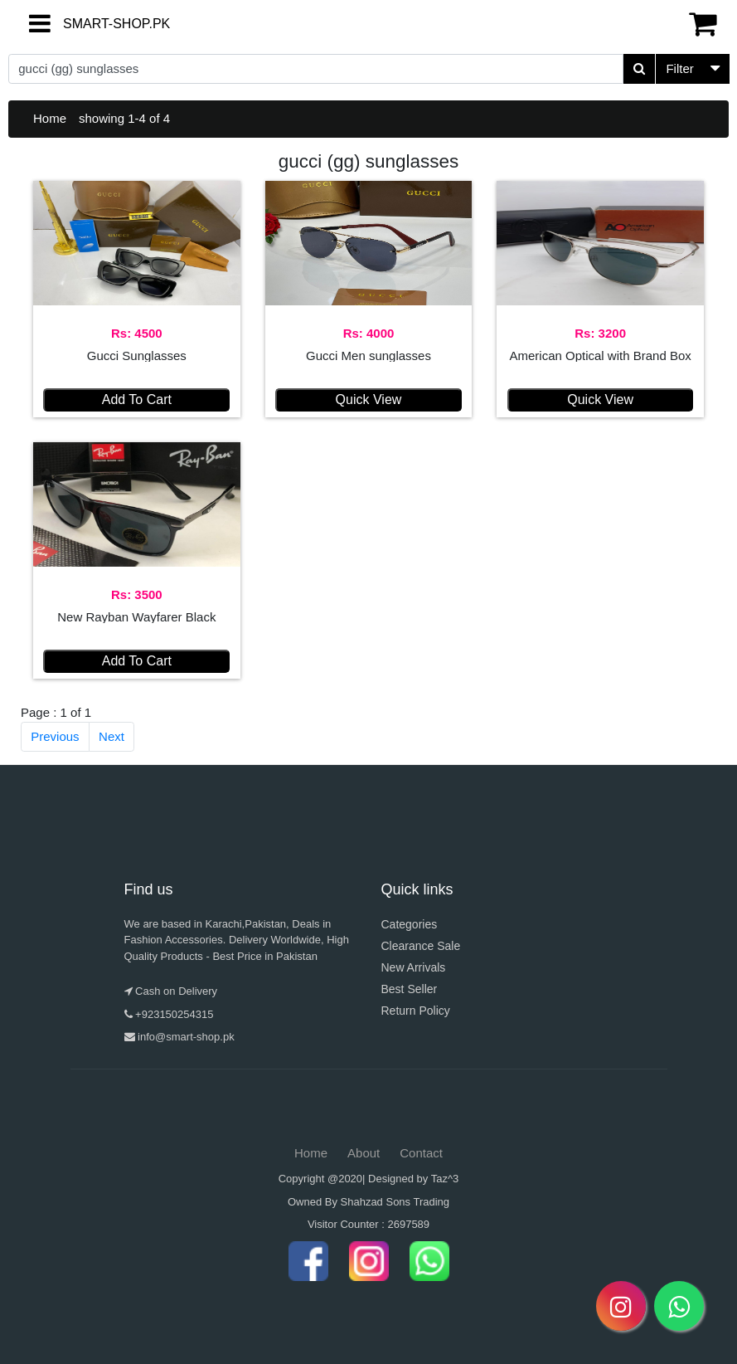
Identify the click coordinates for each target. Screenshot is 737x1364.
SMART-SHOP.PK (87, 24)
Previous (55, 736)
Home (49, 118)
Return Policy (415, 1010)
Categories (409, 924)
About (363, 1153)
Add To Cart (137, 399)
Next (111, 736)
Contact (421, 1153)
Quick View (369, 399)
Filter (679, 68)
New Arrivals (413, 967)
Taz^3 (445, 1178)
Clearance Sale (421, 945)
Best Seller (409, 989)
